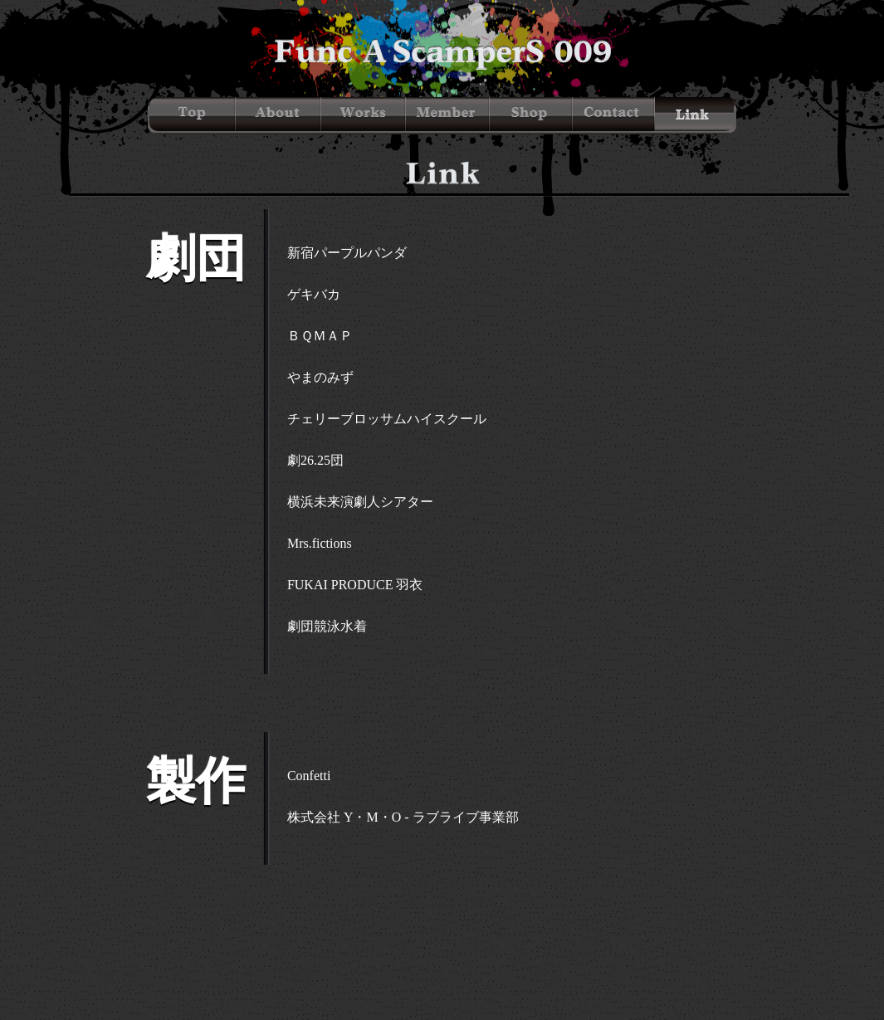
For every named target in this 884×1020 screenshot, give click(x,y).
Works (363, 114)
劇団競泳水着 (327, 626)
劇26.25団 (315, 460)
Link (694, 114)
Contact (614, 114)
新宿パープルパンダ (347, 253)
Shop (531, 114)
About (278, 114)
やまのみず (320, 377)
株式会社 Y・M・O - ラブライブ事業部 (403, 817)
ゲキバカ (313, 294)
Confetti (308, 776)
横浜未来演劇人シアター (360, 502)
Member (448, 114)
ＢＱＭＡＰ (320, 336)
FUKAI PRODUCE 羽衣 (355, 585)
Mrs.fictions (319, 543)
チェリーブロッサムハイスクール (386, 419)
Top (192, 114)
